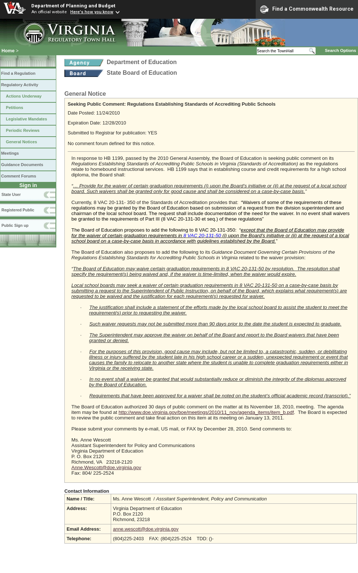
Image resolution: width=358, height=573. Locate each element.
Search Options (340, 50)
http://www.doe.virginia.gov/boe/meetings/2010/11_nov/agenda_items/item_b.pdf (206, 412)
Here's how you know (91, 11)
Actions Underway (24, 96)
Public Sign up (14, 225)
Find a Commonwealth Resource (307, 9)
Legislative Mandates (26, 119)
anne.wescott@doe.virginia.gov (145, 529)
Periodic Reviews (23, 130)
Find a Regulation (18, 73)
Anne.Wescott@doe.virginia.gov (106, 467)
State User (11, 194)
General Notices (21, 142)
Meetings (10, 153)
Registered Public (17, 210)
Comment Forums (18, 176)
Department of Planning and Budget (73, 5)
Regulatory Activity (19, 84)
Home (8, 50)
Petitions (14, 107)
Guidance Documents (22, 164)
